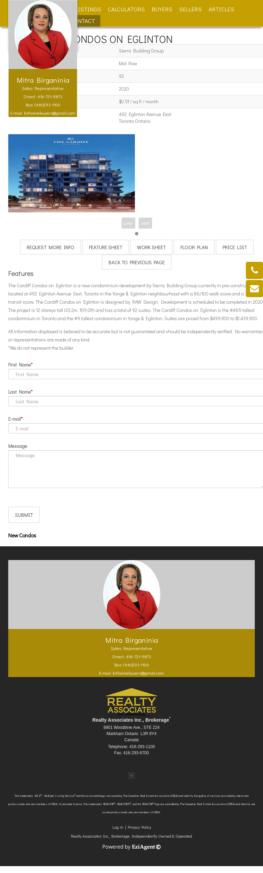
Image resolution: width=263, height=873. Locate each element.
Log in (117, 834)
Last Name (19, 391)
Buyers (162, 9)
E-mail (14, 419)
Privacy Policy (139, 834)
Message (17, 446)
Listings (88, 9)
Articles (221, 9)
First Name (19, 364)
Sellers (190, 9)
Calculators (126, 9)
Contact (82, 21)
